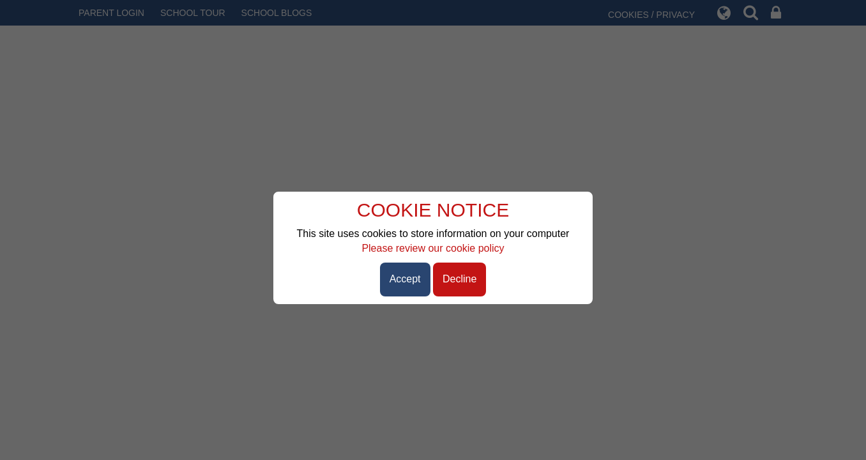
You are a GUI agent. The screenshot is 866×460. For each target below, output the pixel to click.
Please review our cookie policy (432, 248)
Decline (459, 278)
